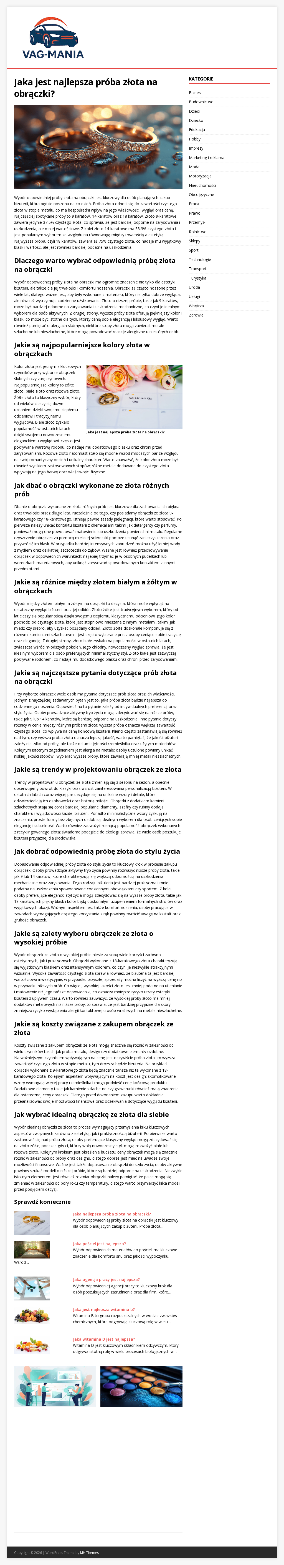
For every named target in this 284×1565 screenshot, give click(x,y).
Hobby (195, 139)
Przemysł (197, 222)
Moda (194, 166)
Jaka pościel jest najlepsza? (99, 1243)
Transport (198, 268)
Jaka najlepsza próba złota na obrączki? (112, 1214)
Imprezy (196, 148)
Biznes (195, 92)
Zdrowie (196, 315)
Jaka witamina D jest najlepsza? (104, 1339)
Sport (194, 250)
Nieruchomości (202, 185)
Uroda (194, 287)
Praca (194, 203)
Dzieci (194, 111)
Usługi (194, 296)
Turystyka (197, 278)
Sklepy (194, 240)
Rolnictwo (198, 231)
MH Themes (89, 1552)
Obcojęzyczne (201, 194)
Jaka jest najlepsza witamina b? (104, 1309)
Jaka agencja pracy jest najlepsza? (106, 1279)
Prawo (195, 213)
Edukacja (197, 129)
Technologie (200, 259)
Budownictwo (201, 101)
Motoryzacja (200, 176)
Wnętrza (196, 305)
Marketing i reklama (206, 157)
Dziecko (196, 120)
